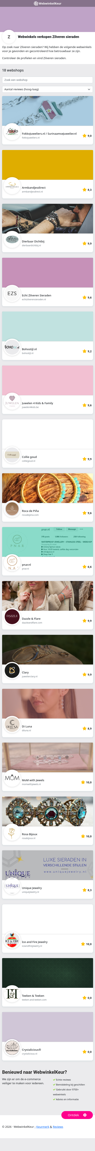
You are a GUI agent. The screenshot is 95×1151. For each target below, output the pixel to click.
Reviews (58, 1127)
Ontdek (77, 1115)
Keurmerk (42, 1127)
